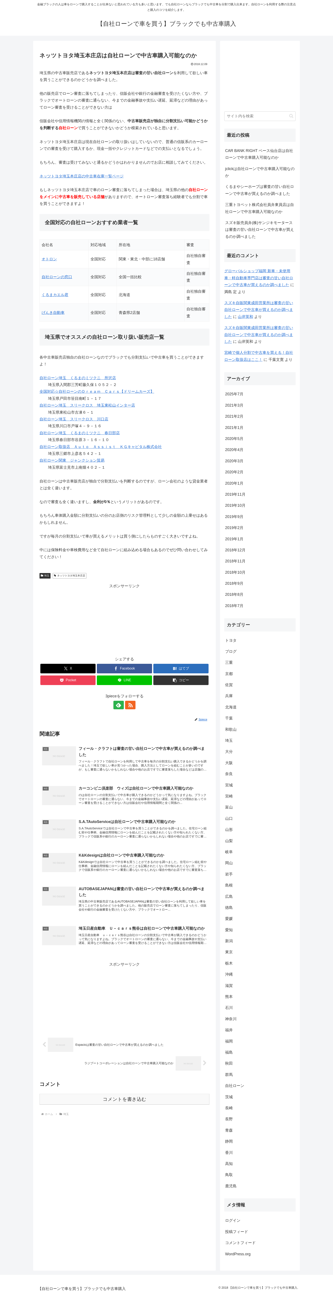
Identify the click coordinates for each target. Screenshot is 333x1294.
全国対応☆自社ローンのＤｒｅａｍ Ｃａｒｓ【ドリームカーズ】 (97, 391)
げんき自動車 (53, 313)
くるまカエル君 (55, 295)
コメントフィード (240, 1243)
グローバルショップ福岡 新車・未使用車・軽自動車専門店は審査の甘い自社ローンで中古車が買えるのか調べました (258, 278)
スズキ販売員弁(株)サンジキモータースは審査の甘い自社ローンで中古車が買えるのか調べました (259, 230)
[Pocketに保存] (68, 680)
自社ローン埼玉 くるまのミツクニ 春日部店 (80, 433)
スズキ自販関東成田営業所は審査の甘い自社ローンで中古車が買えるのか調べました (258, 310)
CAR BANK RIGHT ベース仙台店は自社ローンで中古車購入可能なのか (259, 154)
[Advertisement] (124, 619)
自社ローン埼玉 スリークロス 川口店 (74, 419)
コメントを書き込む (124, 1099)
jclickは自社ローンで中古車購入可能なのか (260, 172)
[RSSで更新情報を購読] (129, 705)
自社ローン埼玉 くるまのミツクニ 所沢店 (78, 378)
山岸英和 (245, 317)
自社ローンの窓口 (57, 277)
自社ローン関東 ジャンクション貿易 (72, 460)
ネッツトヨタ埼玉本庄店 (69, 575)
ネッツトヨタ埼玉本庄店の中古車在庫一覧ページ (82, 176)
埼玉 (45, 575)
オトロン (49, 259)
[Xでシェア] (68, 668)
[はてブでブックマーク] (181, 668)
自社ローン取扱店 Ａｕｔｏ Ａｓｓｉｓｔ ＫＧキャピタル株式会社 (101, 447)
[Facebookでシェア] (124, 668)
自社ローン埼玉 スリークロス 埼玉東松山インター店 (87, 405)
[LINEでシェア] (124, 680)
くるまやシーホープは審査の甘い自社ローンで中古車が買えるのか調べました (259, 190)
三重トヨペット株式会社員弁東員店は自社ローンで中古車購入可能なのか (259, 208)
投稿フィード (236, 1232)
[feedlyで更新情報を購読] (119, 705)
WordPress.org (238, 1254)
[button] (181, 680)
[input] (260, 116)
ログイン (232, 1220)
